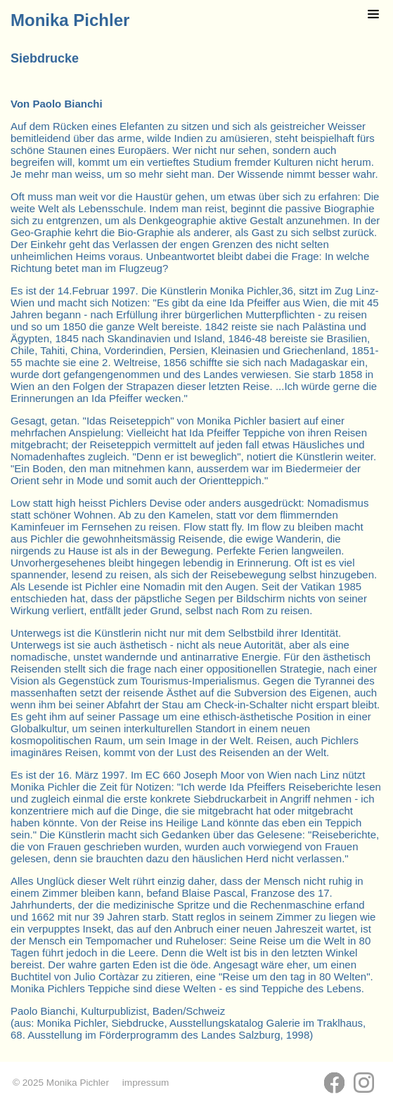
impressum (145, 1082)
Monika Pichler (70, 20)
